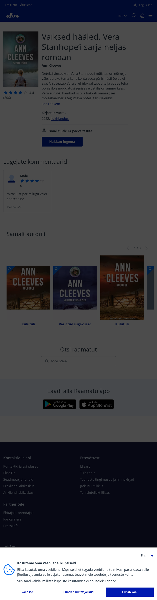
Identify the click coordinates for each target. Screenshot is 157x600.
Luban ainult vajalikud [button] (78, 592)
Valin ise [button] (27, 592)
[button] (145, 556)
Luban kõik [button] (129, 592)
